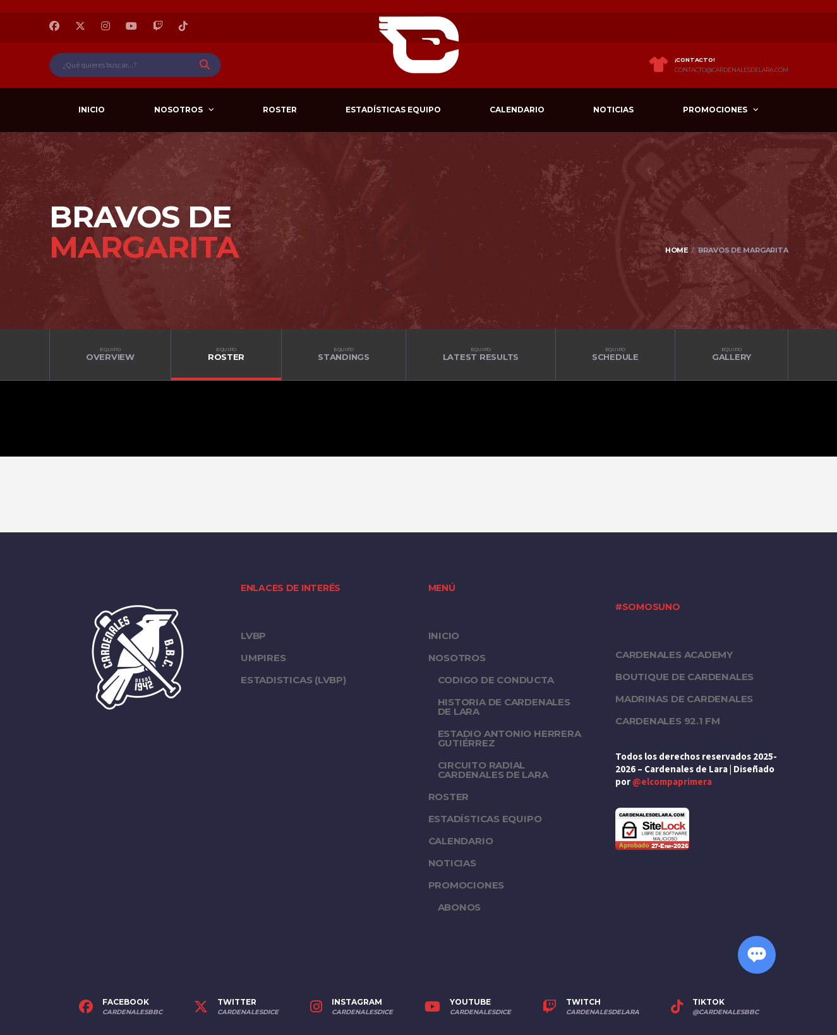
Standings (344, 354)
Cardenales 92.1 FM (667, 721)
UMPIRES (263, 658)
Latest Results (480, 354)
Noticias (613, 109)
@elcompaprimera (672, 782)
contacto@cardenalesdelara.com (731, 70)
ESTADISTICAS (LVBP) (293, 680)
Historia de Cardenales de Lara (504, 706)
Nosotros (178, 109)
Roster (280, 109)
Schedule (616, 354)
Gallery (731, 354)
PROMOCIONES (715, 109)
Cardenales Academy (674, 655)
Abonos (459, 907)
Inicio (91, 109)
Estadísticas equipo (393, 109)
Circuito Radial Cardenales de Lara (493, 770)
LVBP (253, 636)
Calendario (517, 109)
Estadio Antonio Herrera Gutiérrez (509, 738)
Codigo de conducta (496, 680)
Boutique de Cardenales (684, 677)
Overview (111, 354)
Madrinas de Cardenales (684, 699)
